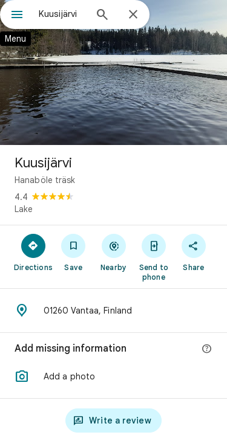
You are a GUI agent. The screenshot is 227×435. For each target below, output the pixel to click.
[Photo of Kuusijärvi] (113, 72)
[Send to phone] (154, 256)
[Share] (194, 251)
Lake (24, 209)
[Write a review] (113, 420)
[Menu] (17, 15)
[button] (113, 376)
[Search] (102, 15)
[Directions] (33, 251)
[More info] (207, 349)
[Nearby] (113, 251)
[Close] (133, 15)
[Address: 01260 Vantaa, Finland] (113, 310)
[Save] (73, 251)
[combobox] (62, 14)
